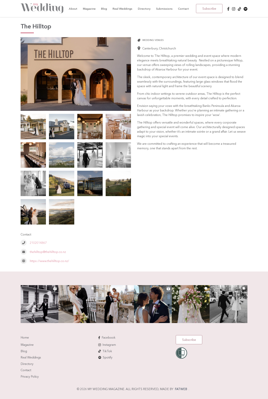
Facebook (108, 337)
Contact (183, 8)
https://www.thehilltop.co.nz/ (49, 261)
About (73, 8)
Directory (144, 8)
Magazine (89, 8)
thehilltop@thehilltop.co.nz (48, 252)
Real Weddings (122, 8)
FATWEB (181, 389)
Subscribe (209, 8)
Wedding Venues (153, 40)
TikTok (107, 351)
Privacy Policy (30, 376)
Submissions (164, 8)
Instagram (109, 345)
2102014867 (38, 243)
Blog (104, 8)
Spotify (107, 357)
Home (25, 337)
